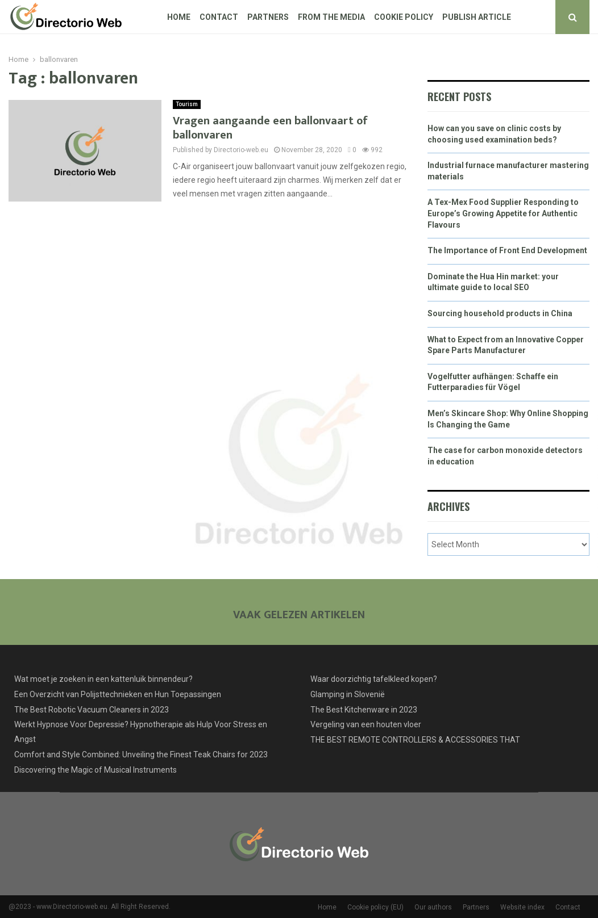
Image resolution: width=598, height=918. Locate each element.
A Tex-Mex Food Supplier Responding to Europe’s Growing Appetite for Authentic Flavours (503, 213)
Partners (268, 17)
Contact (219, 17)
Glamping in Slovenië (347, 694)
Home (178, 17)
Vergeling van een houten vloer (365, 724)
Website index (522, 907)
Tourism (187, 104)
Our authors (433, 907)
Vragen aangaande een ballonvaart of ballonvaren (270, 128)
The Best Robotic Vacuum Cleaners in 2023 (91, 709)
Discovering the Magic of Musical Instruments (95, 769)
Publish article (476, 17)
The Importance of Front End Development (507, 250)
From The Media (331, 17)
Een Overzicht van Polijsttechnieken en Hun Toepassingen (117, 694)
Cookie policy (403, 17)
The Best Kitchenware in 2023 (363, 709)
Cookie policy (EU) (375, 907)
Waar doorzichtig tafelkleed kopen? (373, 679)
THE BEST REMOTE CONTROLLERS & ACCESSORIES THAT (415, 739)
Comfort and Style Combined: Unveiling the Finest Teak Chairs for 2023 (141, 754)
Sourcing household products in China (499, 313)
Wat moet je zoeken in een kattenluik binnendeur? (103, 679)
